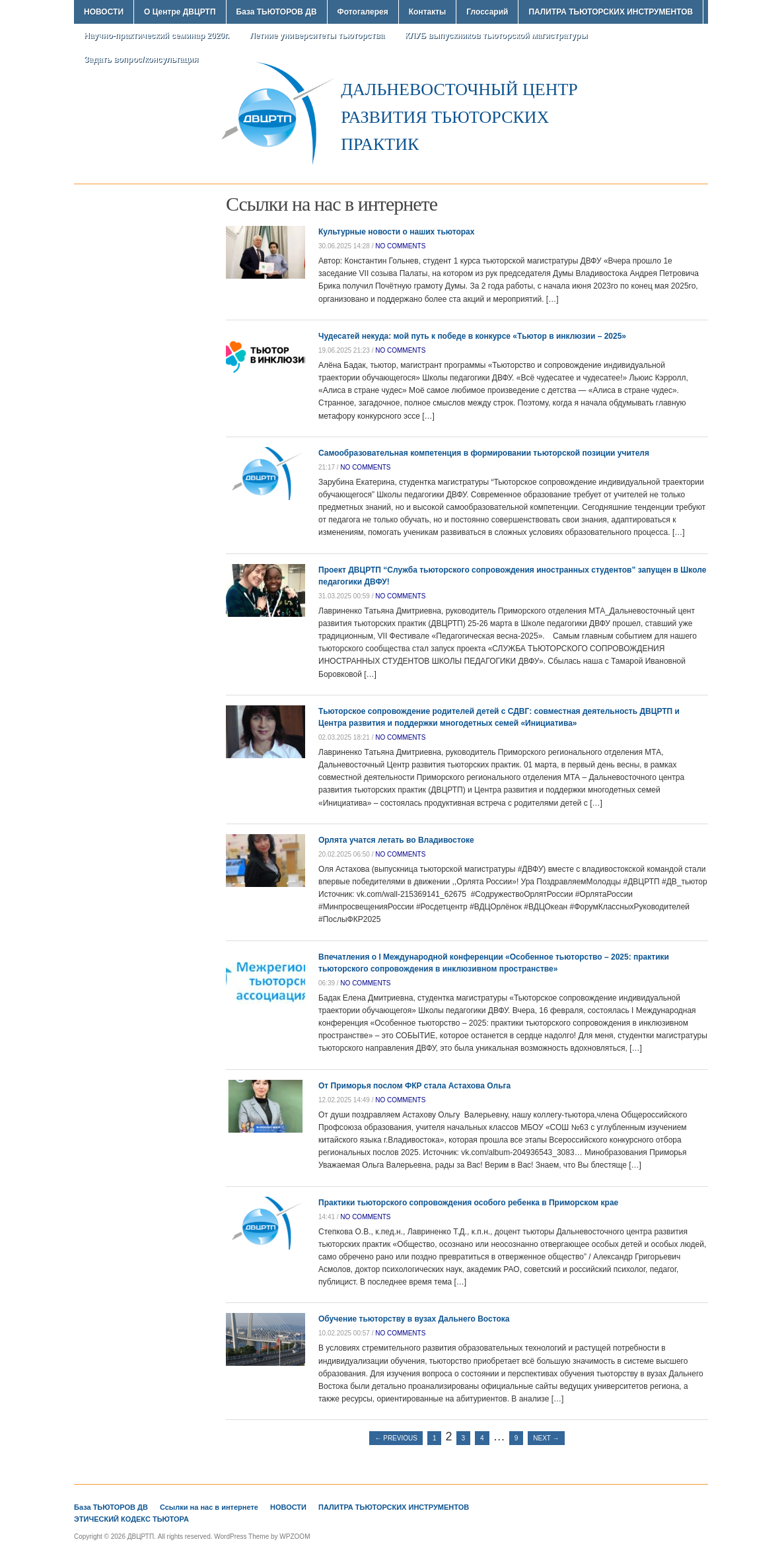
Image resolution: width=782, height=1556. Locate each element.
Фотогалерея (363, 12)
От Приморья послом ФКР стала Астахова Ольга (414, 1085)
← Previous (395, 1438)
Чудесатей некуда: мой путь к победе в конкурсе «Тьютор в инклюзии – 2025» (472, 336)
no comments (400, 246)
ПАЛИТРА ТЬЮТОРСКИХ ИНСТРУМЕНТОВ (610, 12)
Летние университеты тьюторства (317, 35)
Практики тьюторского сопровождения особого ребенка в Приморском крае (468, 1202)
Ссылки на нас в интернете (209, 1507)
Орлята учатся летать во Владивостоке (396, 840)
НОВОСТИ (104, 12)
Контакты (427, 12)
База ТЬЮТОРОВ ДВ (276, 12)
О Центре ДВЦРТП (180, 12)
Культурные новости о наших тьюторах (396, 231)
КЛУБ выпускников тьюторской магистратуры (496, 35)
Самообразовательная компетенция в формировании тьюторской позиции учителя (483, 453)
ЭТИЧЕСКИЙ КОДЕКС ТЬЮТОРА (131, 1519)
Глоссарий (487, 12)
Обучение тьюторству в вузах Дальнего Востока (413, 1319)
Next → (546, 1438)
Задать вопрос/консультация (141, 59)
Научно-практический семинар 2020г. (156, 35)
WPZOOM (294, 1536)
